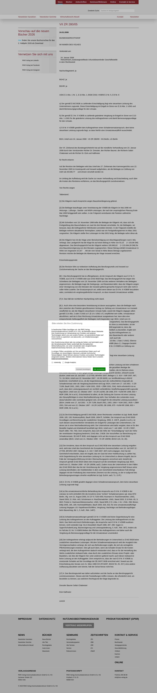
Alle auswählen (99, 369)
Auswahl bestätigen (83, 369)
